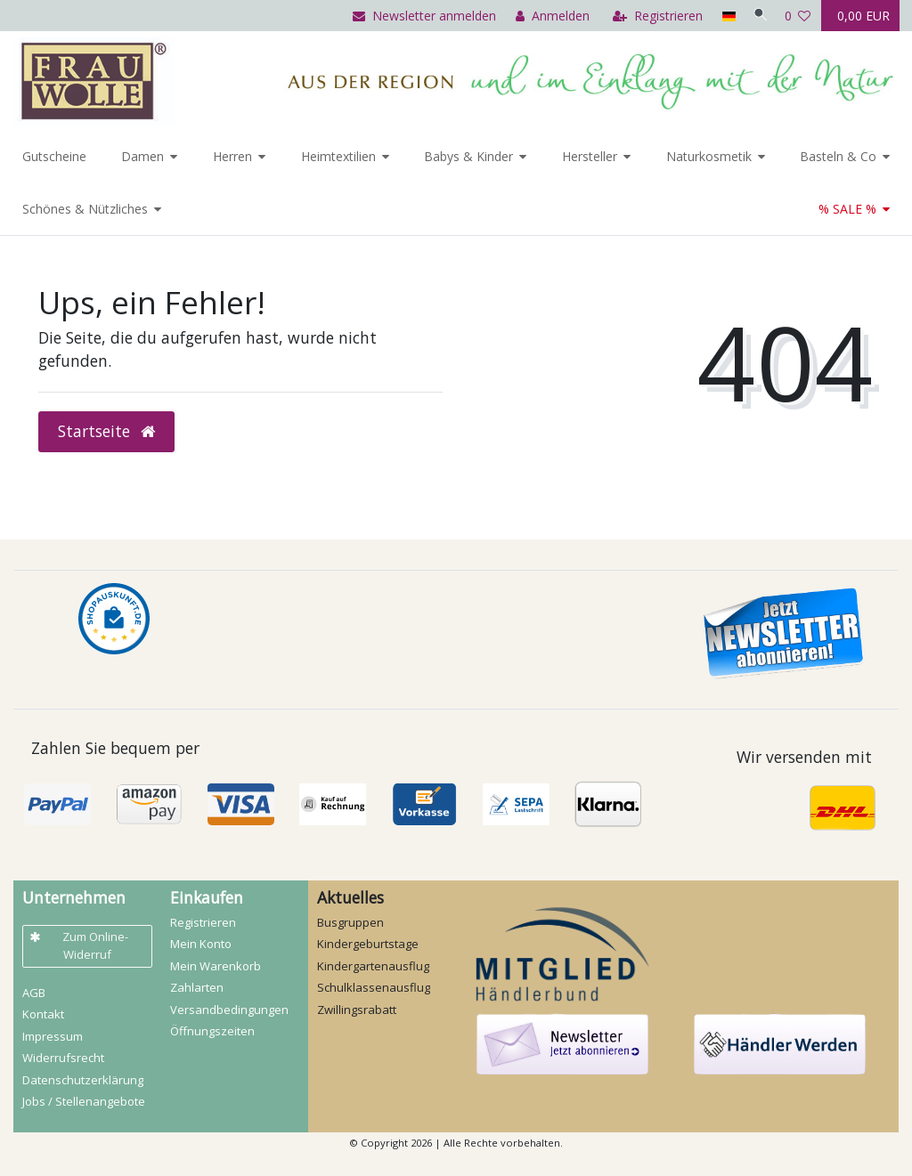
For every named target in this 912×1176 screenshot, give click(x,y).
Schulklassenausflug (373, 987)
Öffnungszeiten (212, 1031)
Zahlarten (197, 987)
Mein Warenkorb (215, 966)
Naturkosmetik (709, 156)
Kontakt (43, 1014)
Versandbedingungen (229, 1010)
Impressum (52, 1036)
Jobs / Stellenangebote (83, 1101)
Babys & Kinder (468, 156)
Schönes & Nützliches (85, 208)
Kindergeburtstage (368, 944)
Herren (232, 156)
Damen (142, 156)
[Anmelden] (546, 15)
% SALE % (847, 208)
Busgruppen (350, 922)
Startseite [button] (106, 431)
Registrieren (203, 922)
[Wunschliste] (798, 15)
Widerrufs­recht (63, 1058)
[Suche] (757, 15)
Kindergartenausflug (373, 966)
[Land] (721, 15)
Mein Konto (201, 944)
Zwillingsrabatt (356, 1010)
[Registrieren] (651, 15)
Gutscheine (54, 156)
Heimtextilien (338, 156)
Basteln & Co (838, 156)
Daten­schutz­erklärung (82, 1080)
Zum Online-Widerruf (78, 945)
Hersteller (589, 156)
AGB (33, 993)
